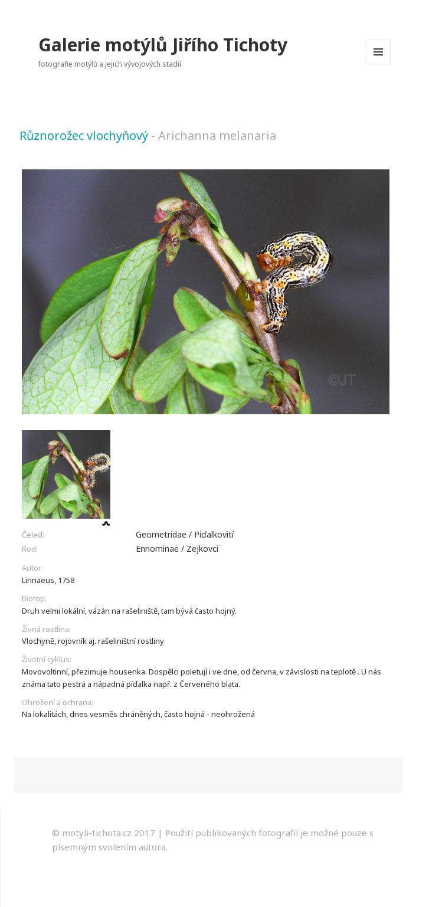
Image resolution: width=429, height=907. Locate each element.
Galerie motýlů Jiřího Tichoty (162, 44)
